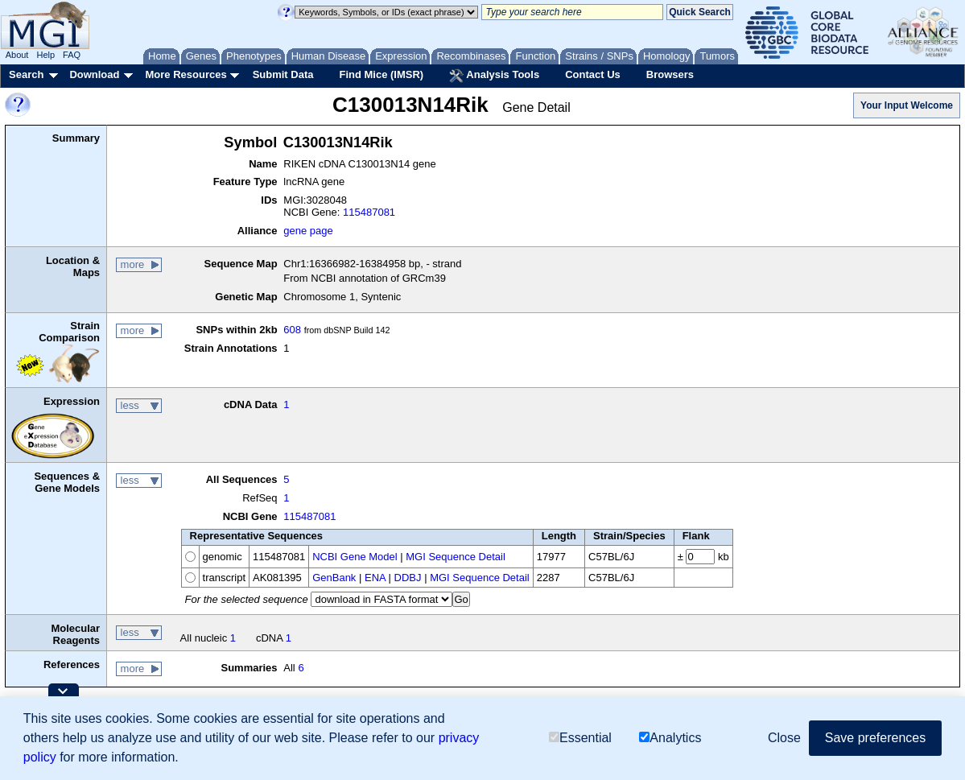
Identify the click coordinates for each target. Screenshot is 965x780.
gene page (307, 231)
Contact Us (593, 74)
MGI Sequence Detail (455, 557)
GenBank (334, 578)
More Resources (185, 74)
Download (94, 74)
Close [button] (784, 738)
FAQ (71, 55)
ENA (375, 578)
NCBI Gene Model (355, 557)
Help (45, 55)
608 (292, 330)
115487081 (369, 212)
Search (26, 74)
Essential (580, 738)
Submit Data (283, 74)
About (17, 55)
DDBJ (408, 578)
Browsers (670, 74)
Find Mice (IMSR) (381, 74)
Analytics (670, 738)
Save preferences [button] (875, 738)
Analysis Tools (494, 75)
